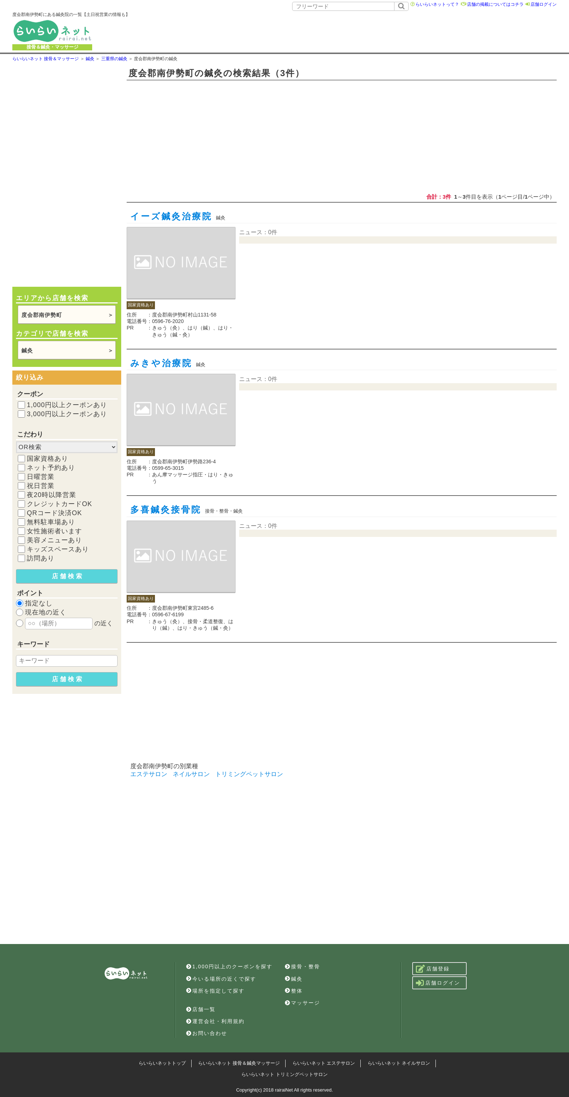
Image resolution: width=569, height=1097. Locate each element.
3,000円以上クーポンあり (67, 414)
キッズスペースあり (58, 549)
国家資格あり (47, 458)
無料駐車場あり (51, 522)
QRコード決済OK (54, 513)
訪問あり (40, 558)
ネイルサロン (191, 774)
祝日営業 (40, 485)
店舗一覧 (201, 1009)
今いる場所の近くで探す (221, 979)
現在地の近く (45, 612)
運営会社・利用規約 (215, 1021)
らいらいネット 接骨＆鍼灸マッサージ (239, 1063)
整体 (294, 991)
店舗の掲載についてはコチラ (495, 4)
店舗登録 (433, 969)
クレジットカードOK (59, 504)
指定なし (39, 603)
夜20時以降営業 (51, 494)
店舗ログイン (544, 4)
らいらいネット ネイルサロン (399, 1063)
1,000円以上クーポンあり (67, 405)
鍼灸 (27, 350)
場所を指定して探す (215, 991)
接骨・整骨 (302, 966)
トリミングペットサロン (249, 774)
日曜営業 (40, 476)
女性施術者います (54, 531)
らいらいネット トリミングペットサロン (284, 1074)
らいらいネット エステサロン (323, 1063)
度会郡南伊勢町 (41, 315)
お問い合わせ (206, 1033)
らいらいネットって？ (437, 4)
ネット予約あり (51, 467)
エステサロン (148, 774)
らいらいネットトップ (162, 1063)
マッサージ (302, 1003)
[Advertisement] (353, 31)
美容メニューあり (54, 540)
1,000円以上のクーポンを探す (229, 966)
